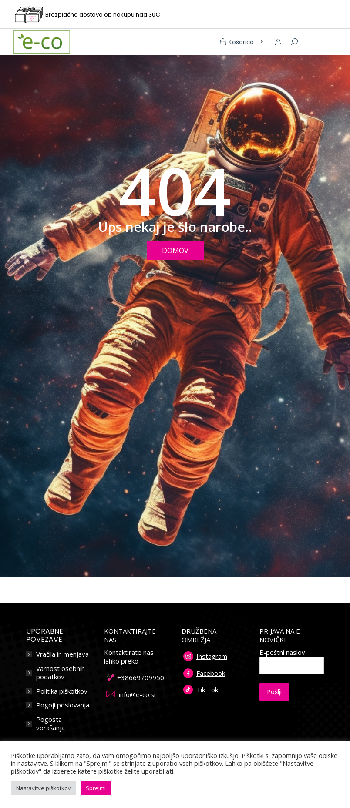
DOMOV (175, 250)
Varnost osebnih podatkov (60, 672)
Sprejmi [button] (96, 788)
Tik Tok (207, 689)
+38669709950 (140, 677)
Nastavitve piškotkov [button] (43, 788)
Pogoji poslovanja (62, 705)
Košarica (242, 42)
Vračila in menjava (62, 654)
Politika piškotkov (62, 691)
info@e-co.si (137, 694)
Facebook (210, 673)
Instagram (211, 656)
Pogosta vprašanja (50, 723)
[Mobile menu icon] (324, 42)
